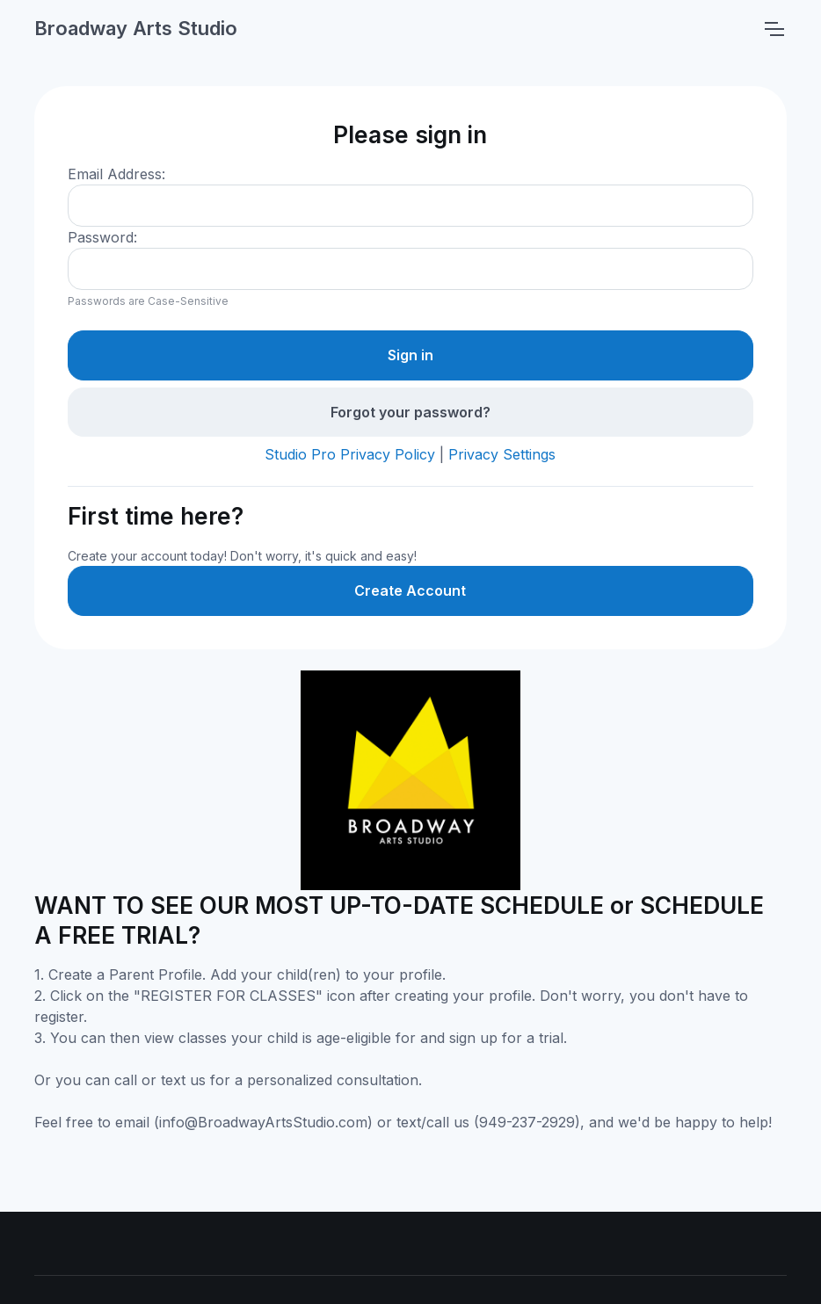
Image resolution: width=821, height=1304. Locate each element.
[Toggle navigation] (773, 29)
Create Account (410, 590)
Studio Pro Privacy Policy (350, 454)
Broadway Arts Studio (135, 28)
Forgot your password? (410, 412)
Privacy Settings (502, 454)
